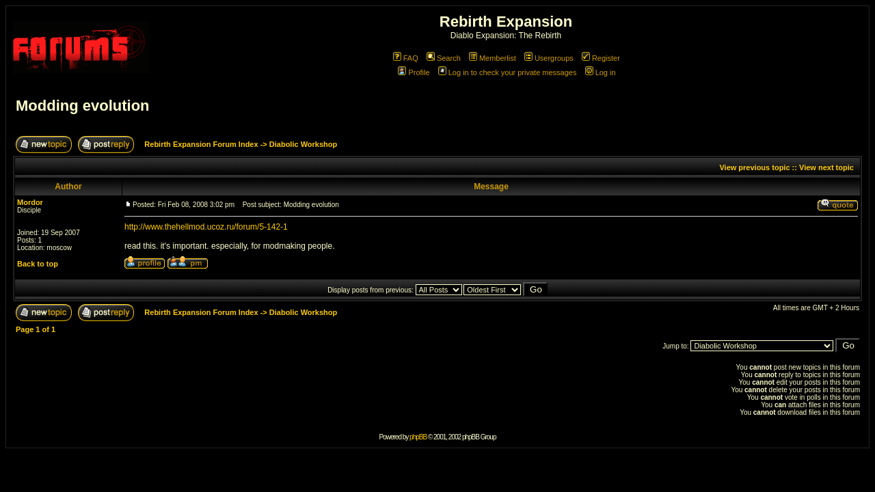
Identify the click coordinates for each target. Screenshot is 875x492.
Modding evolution (83, 105)
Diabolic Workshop (303, 144)
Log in (600, 72)
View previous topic (754, 167)
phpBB (418, 437)
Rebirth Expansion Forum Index (201, 144)
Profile (413, 72)
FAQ (405, 58)
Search (444, 58)
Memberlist (492, 58)
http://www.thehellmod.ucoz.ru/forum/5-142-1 (206, 227)
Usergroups (549, 58)
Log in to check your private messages (507, 72)
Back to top (37, 264)
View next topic (826, 167)
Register (601, 58)
